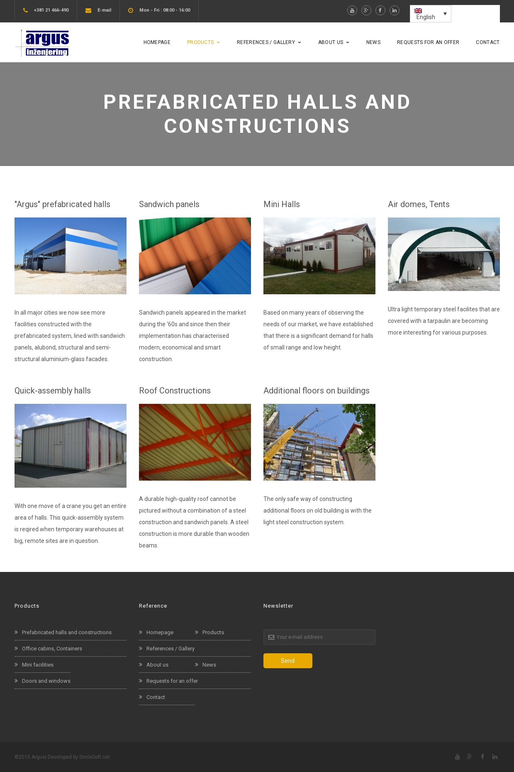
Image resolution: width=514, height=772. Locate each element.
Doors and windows (46, 681)
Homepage (159, 632)
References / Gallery (170, 648)
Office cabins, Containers (52, 648)
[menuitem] (430, 13)
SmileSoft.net (94, 757)
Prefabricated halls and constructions (67, 632)
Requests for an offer (172, 681)
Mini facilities (38, 665)
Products (213, 632)
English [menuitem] (426, 17)
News (209, 665)
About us (157, 665)
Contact (155, 697)
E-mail (104, 10)
